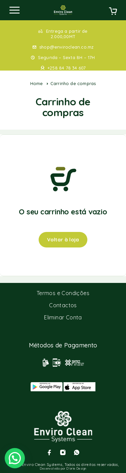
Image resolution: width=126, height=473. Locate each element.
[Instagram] (63, 452)
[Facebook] (49, 452)
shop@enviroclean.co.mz (66, 47)
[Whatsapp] (76, 452)
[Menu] (14, 10)
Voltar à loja (63, 239)
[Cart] (113, 12)
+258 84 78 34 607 (66, 68)
